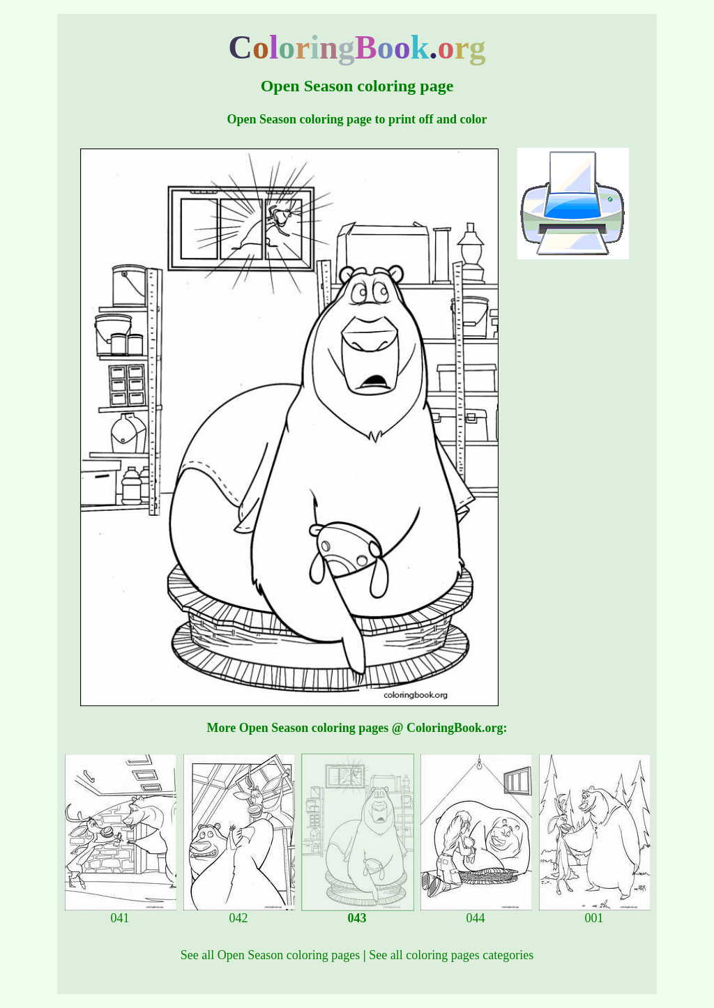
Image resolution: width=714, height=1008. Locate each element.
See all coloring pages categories (451, 955)
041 (120, 912)
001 (594, 912)
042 (239, 912)
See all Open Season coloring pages (270, 955)
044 (476, 912)
